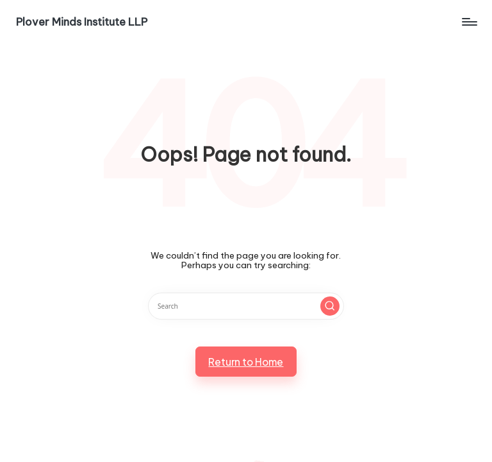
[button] (330, 306)
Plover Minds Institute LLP (81, 22)
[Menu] (468, 22)
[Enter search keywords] (245, 306)
